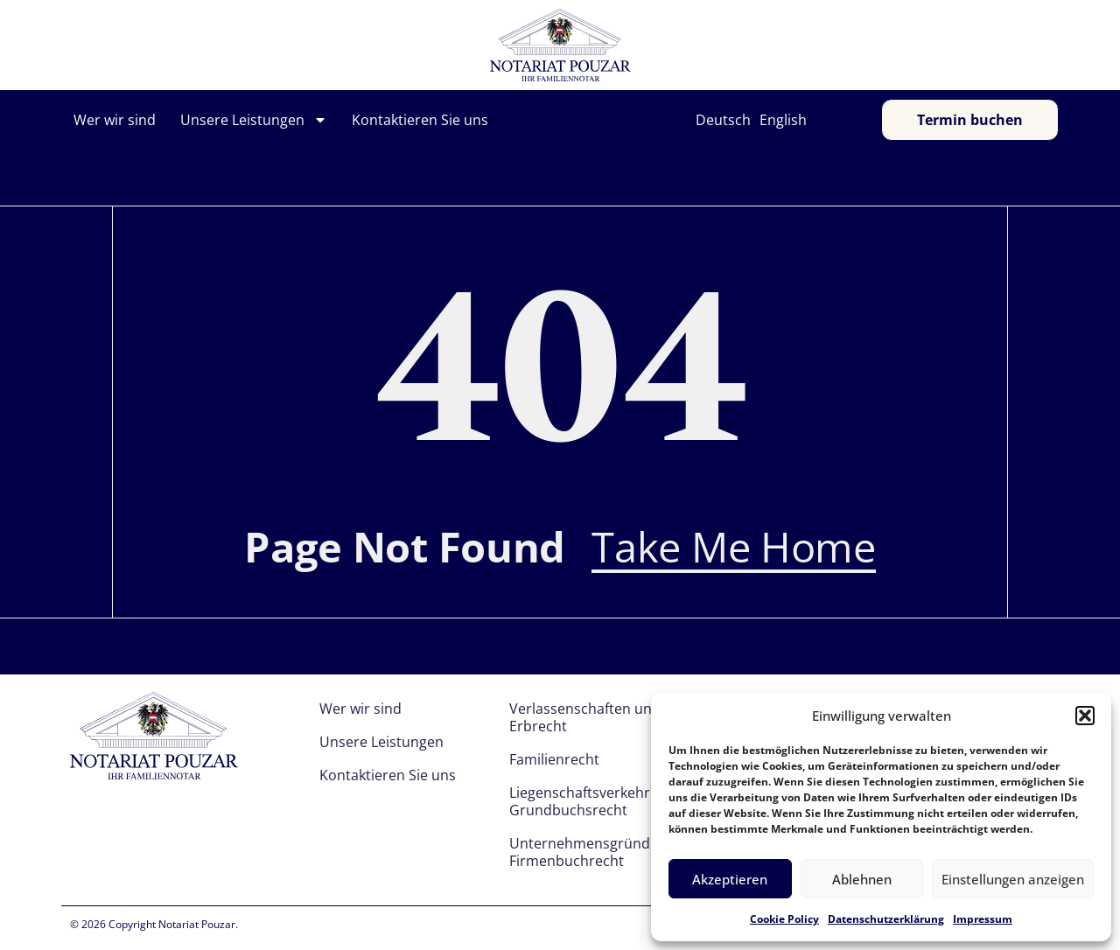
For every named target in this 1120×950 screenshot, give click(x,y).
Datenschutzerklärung (886, 919)
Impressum (982, 919)
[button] (1085, 715)
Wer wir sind (115, 119)
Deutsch (723, 119)
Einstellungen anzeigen (1013, 879)
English (783, 119)
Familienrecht (554, 759)
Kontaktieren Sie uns (420, 119)
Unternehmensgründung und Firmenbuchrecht (607, 852)
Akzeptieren (729, 879)
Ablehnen (862, 879)
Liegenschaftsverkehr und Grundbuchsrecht (594, 801)
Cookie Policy (784, 919)
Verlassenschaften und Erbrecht (585, 717)
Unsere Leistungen (253, 119)
